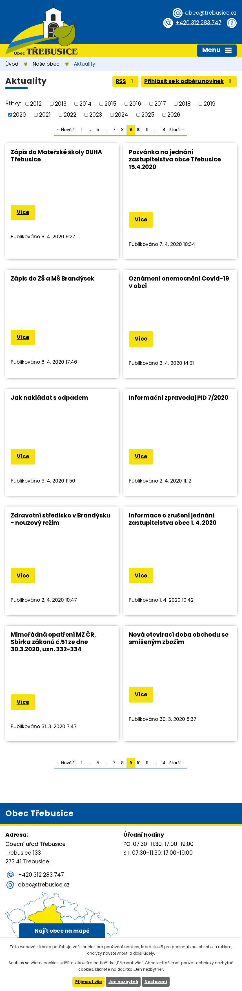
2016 (135, 104)
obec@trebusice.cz (211, 12)
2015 (110, 104)
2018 (185, 104)
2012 (36, 104)
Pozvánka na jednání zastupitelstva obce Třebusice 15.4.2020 (175, 159)
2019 (210, 104)
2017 (160, 104)
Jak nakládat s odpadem (49, 398)
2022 (70, 114)
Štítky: (13, 103)
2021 (45, 114)
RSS (125, 81)
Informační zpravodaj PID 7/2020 (178, 398)
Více (23, 212)
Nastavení (156, 982)
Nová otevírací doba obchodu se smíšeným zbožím (178, 638)
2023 (95, 114)
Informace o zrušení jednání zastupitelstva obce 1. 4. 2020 (173, 519)
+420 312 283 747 (198, 22)
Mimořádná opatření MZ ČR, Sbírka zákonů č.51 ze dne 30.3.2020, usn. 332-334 (53, 641)
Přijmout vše (88, 982)
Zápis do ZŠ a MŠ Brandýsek (52, 278)
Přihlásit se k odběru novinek (188, 81)
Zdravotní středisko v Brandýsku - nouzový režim (60, 519)
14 (163, 129)
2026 (173, 114)
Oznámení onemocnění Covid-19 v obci (179, 282)
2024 (121, 114)
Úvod (11, 63)
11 (147, 129)
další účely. (144, 953)
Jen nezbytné (123, 982)
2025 (147, 114)
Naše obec (46, 63)
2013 (60, 104)
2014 (85, 104)
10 (139, 129)
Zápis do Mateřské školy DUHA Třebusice (56, 155)
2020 (19, 114)
